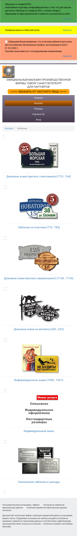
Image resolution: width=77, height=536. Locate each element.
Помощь (38, 108)
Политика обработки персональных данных (47, 508)
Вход (38, 119)
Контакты (6, 510)
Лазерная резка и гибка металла (22, 30)
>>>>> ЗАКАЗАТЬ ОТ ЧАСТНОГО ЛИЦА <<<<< (39, 91)
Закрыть (67, 18)
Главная (38, 98)
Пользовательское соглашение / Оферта (21, 505)
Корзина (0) (38, 114)
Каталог (38, 103)
